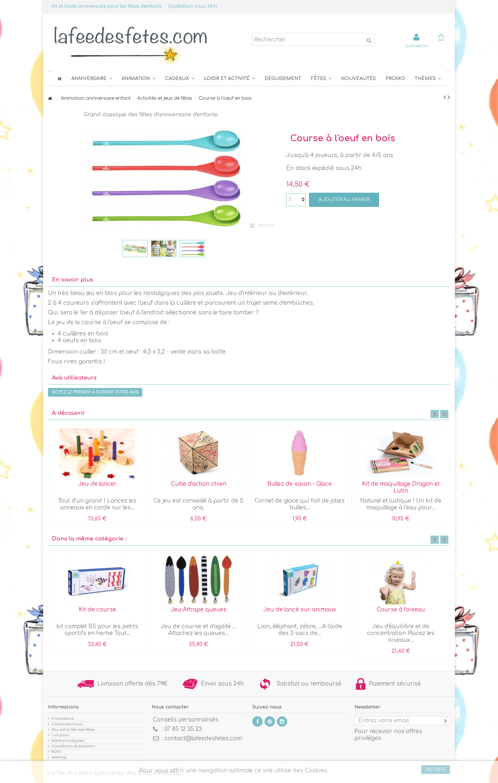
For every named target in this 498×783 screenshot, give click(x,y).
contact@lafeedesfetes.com (203, 738)
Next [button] (444, 414)
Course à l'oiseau (401, 610)
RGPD (57, 752)
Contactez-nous (67, 724)
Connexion (416, 46)
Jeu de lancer (97, 484)
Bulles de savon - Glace (299, 484)
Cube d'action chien (198, 484)
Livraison (60, 735)
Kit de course (97, 610)
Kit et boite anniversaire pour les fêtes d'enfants (106, 6)
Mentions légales (68, 741)
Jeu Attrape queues (199, 610)
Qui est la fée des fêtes (73, 730)
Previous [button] (435, 414)
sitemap (59, 757)
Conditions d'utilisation (73, 746)
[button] (321, 78)
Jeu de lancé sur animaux (299, 610)
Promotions (63, 719)
